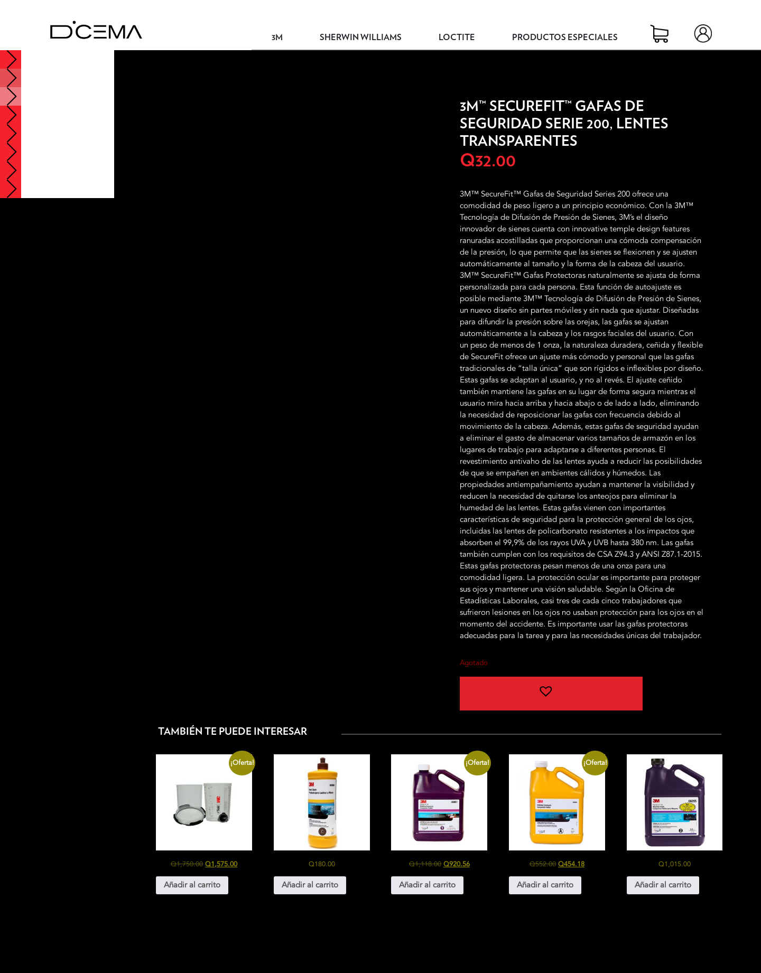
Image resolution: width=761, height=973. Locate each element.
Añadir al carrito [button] (192, 885)
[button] (551, 693)
